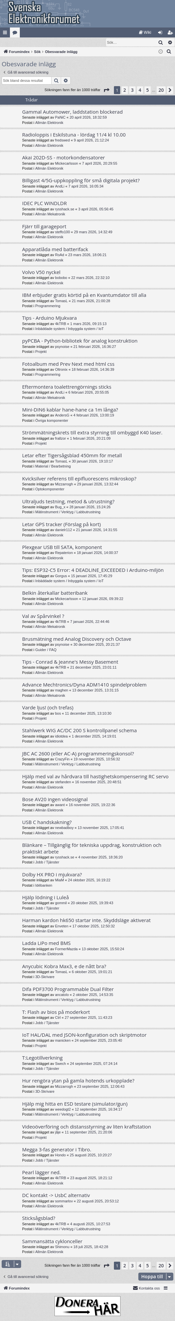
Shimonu (62, 1247)
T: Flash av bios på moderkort (56, 1012)
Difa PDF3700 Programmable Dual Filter (68, 989)
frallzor (60, 439)
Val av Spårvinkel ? (43, 616)
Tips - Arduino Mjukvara (49, 318)
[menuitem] (145, 32)
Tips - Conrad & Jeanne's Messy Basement (70, 662)
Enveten (61, 926)
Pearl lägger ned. (41, 1172)
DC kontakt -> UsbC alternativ (56, 1195)
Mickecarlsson (66, 164)
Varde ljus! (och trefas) (47, 707)
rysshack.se (64, 209)
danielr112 (63, 530)
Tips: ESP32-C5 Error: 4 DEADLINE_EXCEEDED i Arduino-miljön (93, 570)
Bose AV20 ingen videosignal (55, 799)
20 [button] (161, 90)
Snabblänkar (6, 33)
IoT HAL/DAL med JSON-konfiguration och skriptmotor (84, 1035)
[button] (106, 90)
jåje (58, 1132)
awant (60, 805)
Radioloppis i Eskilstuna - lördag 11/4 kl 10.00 (73, 135)
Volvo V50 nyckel (41, 272)
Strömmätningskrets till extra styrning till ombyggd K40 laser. (92, 432)
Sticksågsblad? (38, 1218)
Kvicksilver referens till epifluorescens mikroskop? (79, 478)
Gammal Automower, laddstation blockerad (72, 112)
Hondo (60, 1155)
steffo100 (62, 232)
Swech (60, 1064)
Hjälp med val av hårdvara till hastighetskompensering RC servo (95, 776)
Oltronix (61, 370)
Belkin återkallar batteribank (55, 593)
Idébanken (43, 886)
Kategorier (16, 33)
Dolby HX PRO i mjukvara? (52, 874)
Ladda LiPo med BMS (46, 943)
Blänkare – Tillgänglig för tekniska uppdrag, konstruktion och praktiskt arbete (91, 848)
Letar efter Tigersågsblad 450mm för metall (72, 455)
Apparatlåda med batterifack (55, 249)
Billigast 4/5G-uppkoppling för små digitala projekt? (81, 180)
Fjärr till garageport (44, 226)
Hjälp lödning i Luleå (45, 897)
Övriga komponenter (51, 421)
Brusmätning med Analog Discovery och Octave (76, 639)
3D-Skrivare (44, 977)
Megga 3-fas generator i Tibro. (56, 1149)
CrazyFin (62, 759)
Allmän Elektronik (49, 123)
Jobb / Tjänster (47, 862)
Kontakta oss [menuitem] (146, 1288)
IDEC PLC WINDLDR (44, 203)
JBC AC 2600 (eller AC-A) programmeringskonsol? (78, 753)
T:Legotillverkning (42, 1058)
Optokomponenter (49, 489)
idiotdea (61, 737)
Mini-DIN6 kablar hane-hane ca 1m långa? (70, 410)
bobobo (61, 278)
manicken (63, 1041)
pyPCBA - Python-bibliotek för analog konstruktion (79, 341)
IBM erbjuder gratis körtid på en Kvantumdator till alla (84, 295)
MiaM (59, 880)
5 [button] (147, 90)
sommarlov (64, 1201)
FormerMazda (66, 949)
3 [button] (132, 90)
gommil (61, 903)
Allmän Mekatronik (50, 214)
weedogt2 (63, 1110)
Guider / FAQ (45, 650)
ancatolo (62, 995)
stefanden (63, 782)
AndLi (59, 187)
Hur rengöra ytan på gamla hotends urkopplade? (78, 1080)
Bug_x (60, 507)
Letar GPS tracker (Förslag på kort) (61, 524)
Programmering (47, 306)
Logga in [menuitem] (161, 33)
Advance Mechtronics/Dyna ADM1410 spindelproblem (84, 685)
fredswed (62, 140)
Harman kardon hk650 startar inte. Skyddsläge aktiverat (86, 920)
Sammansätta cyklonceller (52, 1241)
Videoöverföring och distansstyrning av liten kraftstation (86, 1127)
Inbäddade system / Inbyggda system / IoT (69, 329)
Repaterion (64, 553)
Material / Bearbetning (53, 466)
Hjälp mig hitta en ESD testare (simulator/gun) (74, 1104)
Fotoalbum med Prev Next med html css (68, 364)
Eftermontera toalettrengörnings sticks (66, 387)
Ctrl (58, 1018)
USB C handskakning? (47, 822)
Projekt (41, 352)
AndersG (62, 415)
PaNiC (60, 118)
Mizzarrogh (64, 484)
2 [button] (124, 90)
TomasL (61, 301)
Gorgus (61, 576)
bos (58, 714)
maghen (61, 690)
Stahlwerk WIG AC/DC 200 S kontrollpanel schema (79, 730)
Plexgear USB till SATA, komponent (62, 547)
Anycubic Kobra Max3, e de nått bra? (64, 966)
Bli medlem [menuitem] (171, 33)
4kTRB (60, 324)
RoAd (59, 255)
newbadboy (64, 828)
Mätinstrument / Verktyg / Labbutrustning (68, 512)
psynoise (62, 347)
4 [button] (140, 90)
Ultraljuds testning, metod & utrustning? (68, 501)
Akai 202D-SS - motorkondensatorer (63, 157)
